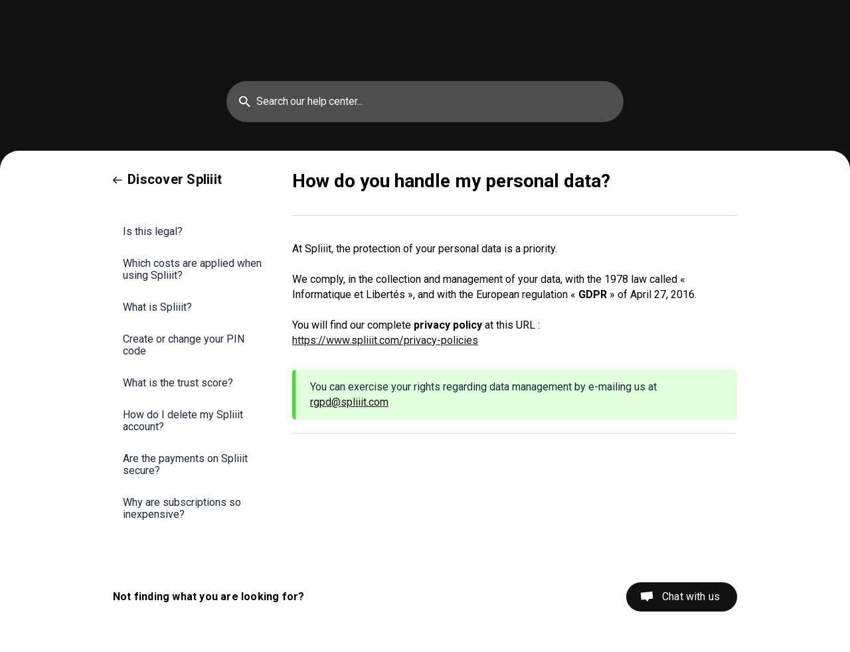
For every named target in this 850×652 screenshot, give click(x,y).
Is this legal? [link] (153, 231)
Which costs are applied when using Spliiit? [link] (192, 269)
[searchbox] (425, 101)
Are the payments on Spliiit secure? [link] (185, 464)
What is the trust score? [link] (178, 382)
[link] (167, 179)
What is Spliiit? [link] (157, 307)
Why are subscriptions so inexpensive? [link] (182, 508)
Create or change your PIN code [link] (183, 345)
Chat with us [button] (691, 596)
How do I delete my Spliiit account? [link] (183, 420)
